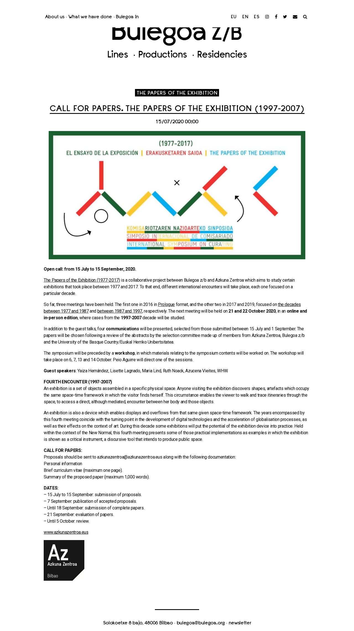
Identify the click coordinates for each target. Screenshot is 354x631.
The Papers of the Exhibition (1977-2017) (82, 280)
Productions (163, 55)
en (245, 17)
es (257, 17)
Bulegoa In (127, 17)
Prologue (166, 304)
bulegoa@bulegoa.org (201, 623)
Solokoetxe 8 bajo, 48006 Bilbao (138, 623)
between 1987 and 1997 (119, 311)
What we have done (90, 17)
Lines (119, 55)
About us (54, 17)
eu (234, 17)
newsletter (240, 623)
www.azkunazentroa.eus (66, 532)
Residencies (222, 55)
